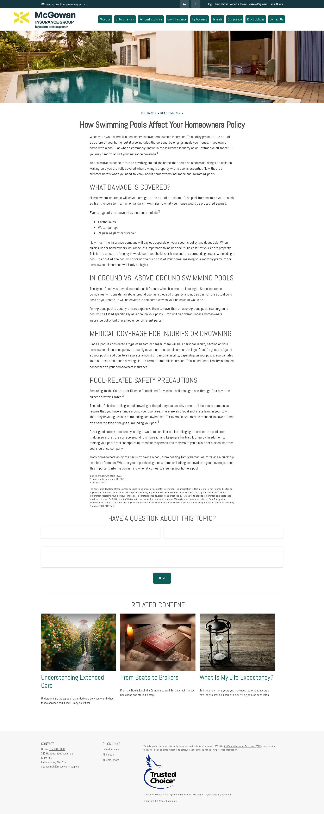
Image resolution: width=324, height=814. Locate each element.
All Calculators (111, 760)
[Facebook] (195, 4)
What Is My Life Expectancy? (237, 677)
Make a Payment (258, 4)
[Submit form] (162, 578)
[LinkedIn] (184, 4)
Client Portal (221, 4)
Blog (209, 4)
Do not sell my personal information (219, 749)
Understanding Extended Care (72, 681)
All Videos (108, 754)
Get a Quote (276, 4)
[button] (105, 19)
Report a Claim (238, 4)
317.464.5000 (57, 749)
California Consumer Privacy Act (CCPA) (243, 746)
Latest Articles (111, 749)
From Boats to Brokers (149, 677)
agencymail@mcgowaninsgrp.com (63, 4)
